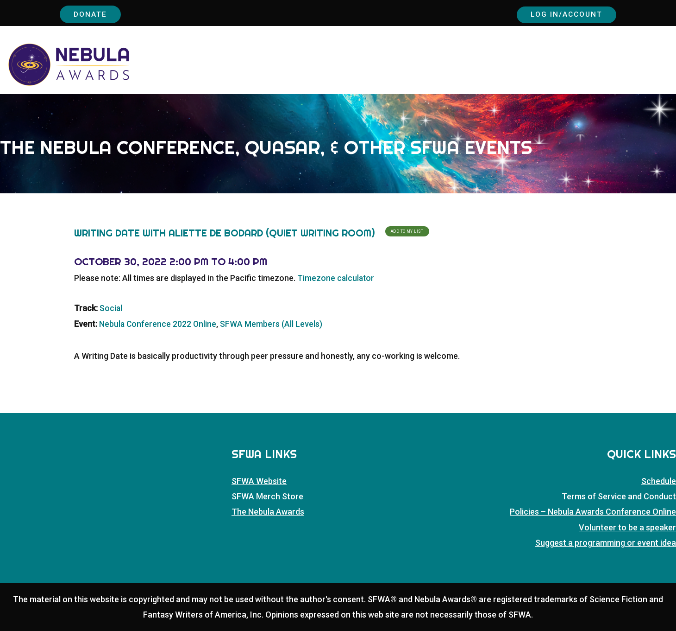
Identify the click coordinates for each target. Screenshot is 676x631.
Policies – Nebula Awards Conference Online (593, 512)
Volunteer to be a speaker (627, 527)
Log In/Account (562, 14)
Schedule (658, 481)
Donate (92, 14)
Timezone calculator (336, 278)
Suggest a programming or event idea (605, 543)
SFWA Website (259, 481)
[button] (670, 66)
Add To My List (407, 231)
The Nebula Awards (268, 512)
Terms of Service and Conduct (619, 497)
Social (111, 308)
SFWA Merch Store (267, 497)
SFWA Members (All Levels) (272, 324)
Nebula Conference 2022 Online (158, 324)
